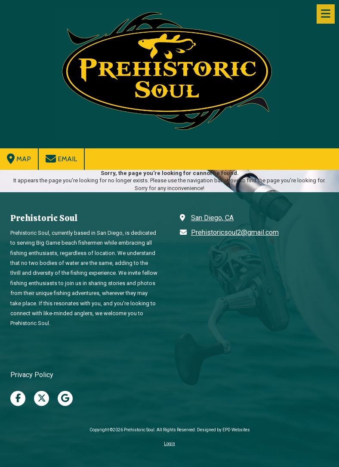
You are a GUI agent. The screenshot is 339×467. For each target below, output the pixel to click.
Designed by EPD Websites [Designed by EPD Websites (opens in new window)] (223, 429)
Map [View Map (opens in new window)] (19, 159)
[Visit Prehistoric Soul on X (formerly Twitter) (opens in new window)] (41, 398)
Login (169, 443)
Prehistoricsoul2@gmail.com (235, 232)
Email (61, 159)
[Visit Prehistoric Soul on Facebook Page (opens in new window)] (17, 398)
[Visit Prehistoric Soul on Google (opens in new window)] (65, 398)
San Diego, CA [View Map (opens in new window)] (212, 218)
